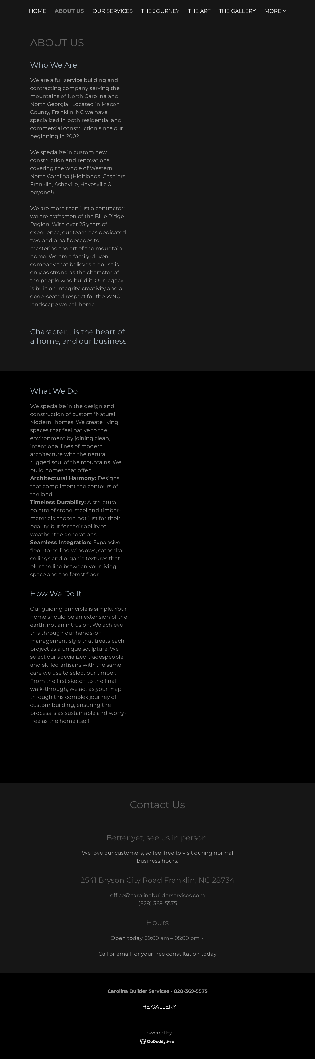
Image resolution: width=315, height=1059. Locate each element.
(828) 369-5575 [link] (157, 903)
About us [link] (69, 11)
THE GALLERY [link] (237, 11)
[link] (157, 1041)
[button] (275, 11)
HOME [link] (37, 11)
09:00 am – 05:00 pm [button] (172, 938)
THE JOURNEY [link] (160, 11)
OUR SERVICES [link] (113, 11)
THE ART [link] (199, 11)
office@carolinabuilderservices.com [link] (157, 895)
